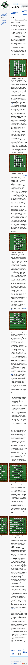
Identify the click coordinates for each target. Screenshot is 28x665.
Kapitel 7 (12, 374)
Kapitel (15, 643)
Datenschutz (13, 661)
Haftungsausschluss (14, 663)
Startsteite (18, 10)
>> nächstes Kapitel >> (25, 13)
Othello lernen (15, 12)
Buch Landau (13, 13)
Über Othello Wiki (18, 661)
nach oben (25, 175)
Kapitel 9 (12, 103)
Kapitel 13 (13, 608)
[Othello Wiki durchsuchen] (25, 6)
